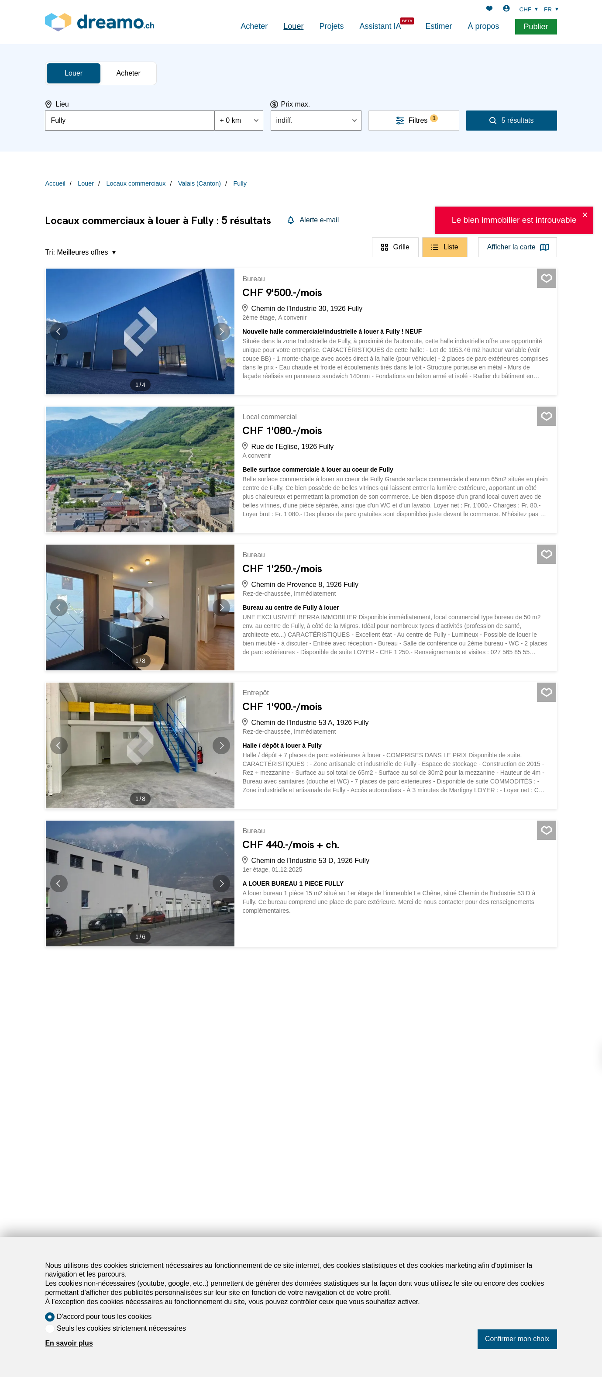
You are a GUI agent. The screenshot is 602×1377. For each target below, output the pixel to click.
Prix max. (295, 104)
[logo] (99, 22)
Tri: (50, 252)
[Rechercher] (511, 120)
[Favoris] (489, 9)
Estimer (438, 26)
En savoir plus (69, 1343)
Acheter (254, 26)
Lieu (62, 104)
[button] (63, 331)
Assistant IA (380, 26)
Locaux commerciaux (136, 183)
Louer (293, 26)
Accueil (55, 183)
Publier (536, 26)
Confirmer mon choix (517, 1338)
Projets (331, 26)
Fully (240, 183)
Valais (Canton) (199, 183)
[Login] (506, 9)
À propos (483, 26)
